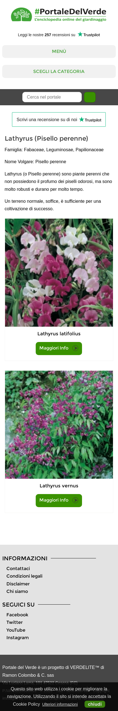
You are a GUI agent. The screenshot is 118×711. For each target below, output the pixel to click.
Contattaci (18, 568)
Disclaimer (18, 584)
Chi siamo (17, 591)
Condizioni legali (24, 576)
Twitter (14, 622)
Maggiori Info (58, 348)
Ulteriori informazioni (60, 704)
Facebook (17, 614)
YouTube (15, 630)
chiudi (95, 704)
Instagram (17, 637)
